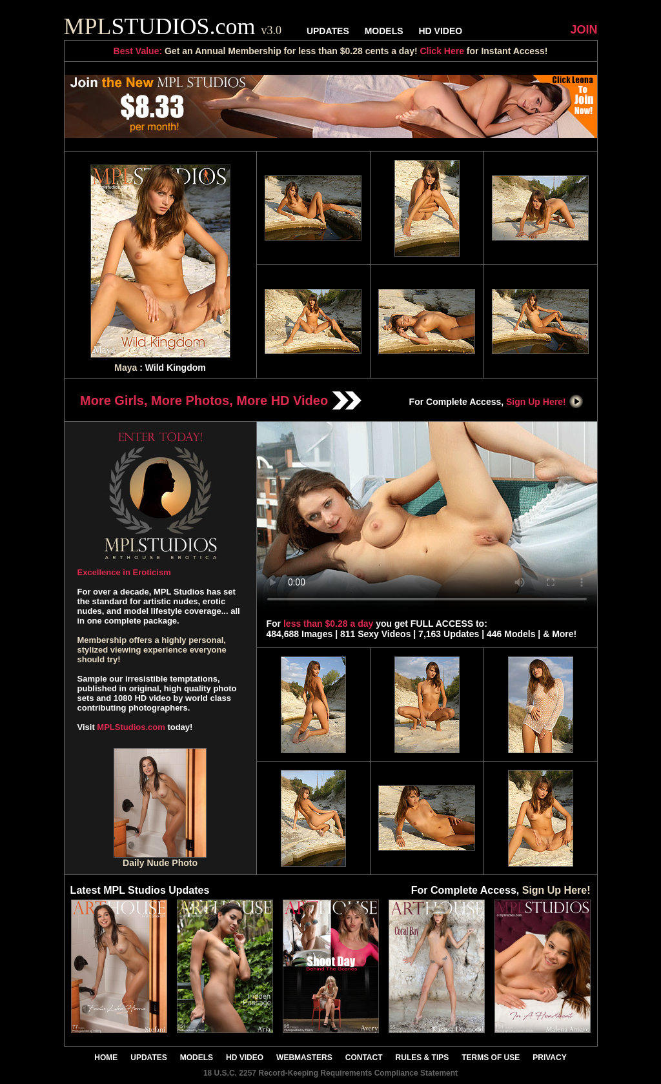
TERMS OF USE (491, 1057)
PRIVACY (549, 1057)
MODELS (384, 31)
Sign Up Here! (545, 402)
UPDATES (328, 31)
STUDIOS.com (173, 26)
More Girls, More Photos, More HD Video (220, 400)
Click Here (441, 51)
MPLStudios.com (131, 727)
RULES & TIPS (422, 1057)
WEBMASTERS (304, 1057)
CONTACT (364, 1057)
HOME (105, 1057)
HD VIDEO (440, 31)
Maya (125, 367)
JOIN (583, 29)
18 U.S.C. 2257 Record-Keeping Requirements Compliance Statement (330, 1073)
